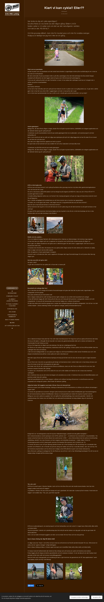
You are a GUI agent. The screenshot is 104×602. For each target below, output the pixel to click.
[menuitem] (12, 293)
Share (30, 585)
